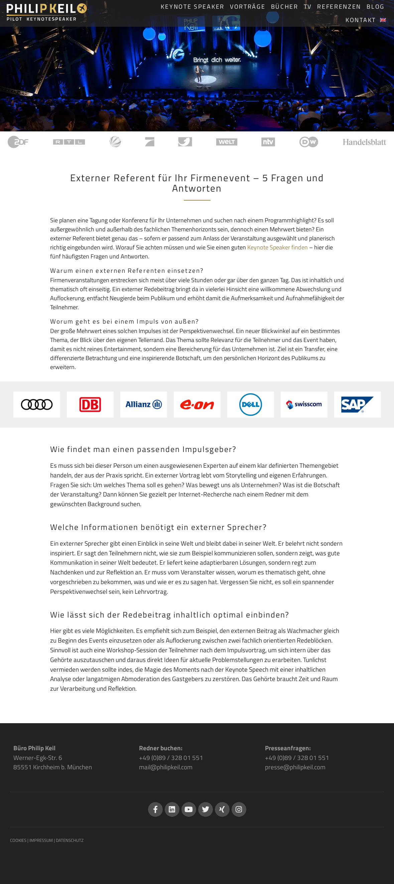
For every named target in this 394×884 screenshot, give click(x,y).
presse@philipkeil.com (295, 767)
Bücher (284, 6)
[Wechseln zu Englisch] (383, 20)
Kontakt (361, 19)
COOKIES (18, 840)
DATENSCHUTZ (70, 840)
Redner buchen (160, 748)
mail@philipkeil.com (165, 767)
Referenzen (339, 6)
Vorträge (248, 6)
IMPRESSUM (41, 840)
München (79, 767)
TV (308, 6)
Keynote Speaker (193, 6)
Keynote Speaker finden (277, 247)
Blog (376, 6)
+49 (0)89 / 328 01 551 (171, 757)
